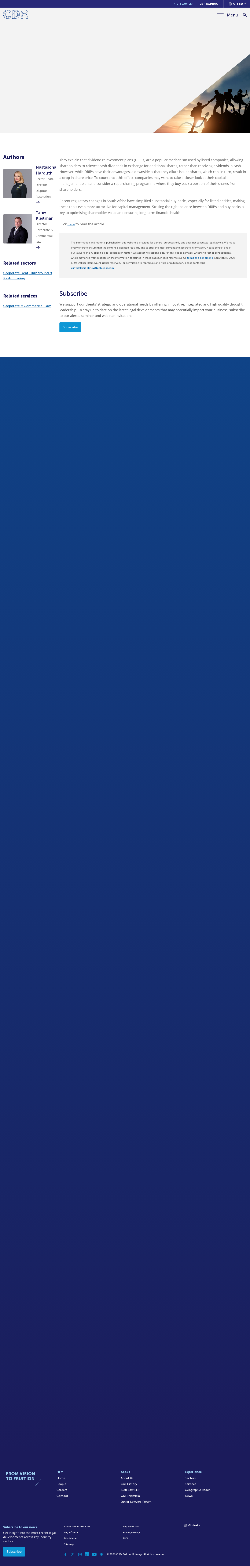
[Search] (245, 15)
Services (190, 1484)
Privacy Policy (131, 1532)
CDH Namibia (208, 3)
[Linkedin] (87, 1554)
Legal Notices (131, 1526)
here (71, 224)
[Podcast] (101, 1554)
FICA (126, 1538)
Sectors (190, 1478)
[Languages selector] (237, 3)
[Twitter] (72, 1554)
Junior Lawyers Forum (136, 1502)
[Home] (15, 15)
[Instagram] (80, 1554)
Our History (129, 1484)
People (61, 1484)
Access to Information (77, 1526)
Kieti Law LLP (184, 3)
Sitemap (69, 1544)
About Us (127, 1478)
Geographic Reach (197, 1490)
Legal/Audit (71, 1532)
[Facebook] (65, 1554)
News (189, 1496)
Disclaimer (70, 1538)
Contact (62, 1496)
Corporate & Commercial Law (27, 306)
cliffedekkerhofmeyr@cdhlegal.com (92, 267)
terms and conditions (200, 257)
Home (60, 1478)
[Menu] (227, 15)
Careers (61, 1490)
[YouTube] (94, 1554)
